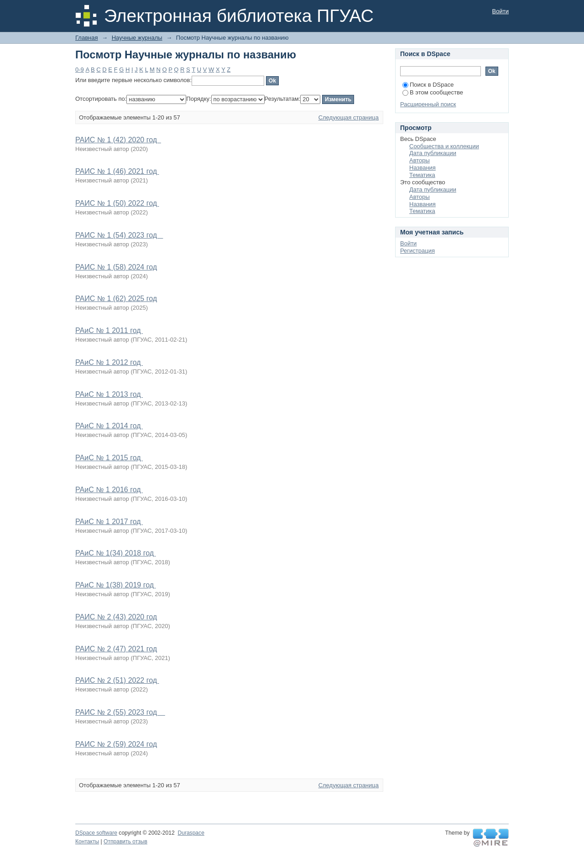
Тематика (422, 174)
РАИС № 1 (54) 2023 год (119, 235)
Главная (86, 37)
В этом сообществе (432, 92)
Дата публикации (432, 153)
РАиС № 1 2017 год (109, 521)
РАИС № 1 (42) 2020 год (118, 140)
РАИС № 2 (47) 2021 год (116, 649)
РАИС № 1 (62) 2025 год (116, 298)
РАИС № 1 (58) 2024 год (116, 267)
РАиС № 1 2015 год (109, 458)
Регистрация (417, 250)
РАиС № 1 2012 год (109, 362)
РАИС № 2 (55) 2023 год (120, 712)
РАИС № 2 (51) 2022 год (117, 680)
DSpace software (96, 833)
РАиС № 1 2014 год (109, 426)
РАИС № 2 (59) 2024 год (116, 744)
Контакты (87, 841)
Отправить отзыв (125, 841)
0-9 (79, 69)
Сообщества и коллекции (444, 146)
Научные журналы (137, 37)
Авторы (419, 160)
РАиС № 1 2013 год (109, 394)
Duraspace (190, 833)
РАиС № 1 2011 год (109, 330)
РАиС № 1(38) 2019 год (115, 585)
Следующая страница (348, 117)
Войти (500, 11)
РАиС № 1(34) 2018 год (115, 553)
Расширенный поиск (428, 104)
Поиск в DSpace (428, 84)
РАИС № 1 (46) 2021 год (117, 171)
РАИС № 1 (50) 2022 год (117, 203)
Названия (422, 167)
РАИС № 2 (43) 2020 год (116, 617)
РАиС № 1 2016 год (109, 490)
